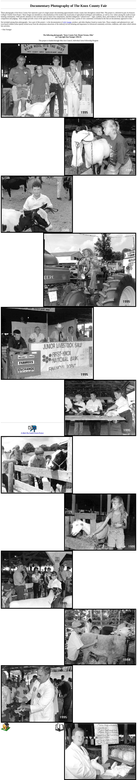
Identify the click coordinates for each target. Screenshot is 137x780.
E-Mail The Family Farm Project (32, 433)
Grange (69, 22)
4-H (64, 22)
